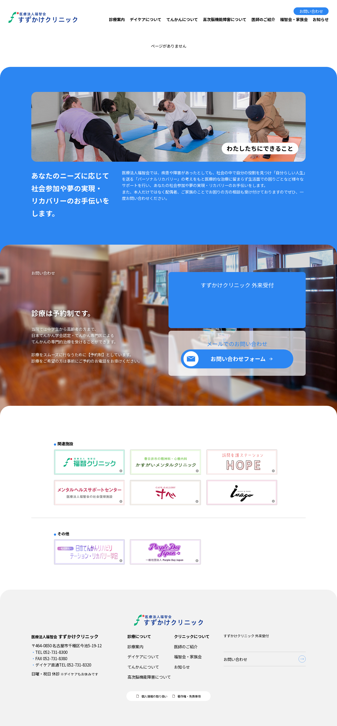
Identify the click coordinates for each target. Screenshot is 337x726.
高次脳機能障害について (224, 19)
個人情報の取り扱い (154, 696)
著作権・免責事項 (189, 696)
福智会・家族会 (294, 19)
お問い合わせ (311, 11)
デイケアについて (145, 19)
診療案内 (117, 19)
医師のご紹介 (263, 19)
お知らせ (321, 19)
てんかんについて (182, 19)
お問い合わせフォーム (238, 363)
